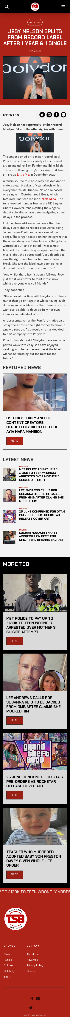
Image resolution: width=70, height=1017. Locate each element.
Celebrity (9, 970)
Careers (31, 970)
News (7, 954)
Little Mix (23, 174)
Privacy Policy (35, 965)
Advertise (32, 959)
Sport (7, 976)
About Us (32, 954)
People (8, 959)
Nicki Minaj (49, 199)
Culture (8, 965)
